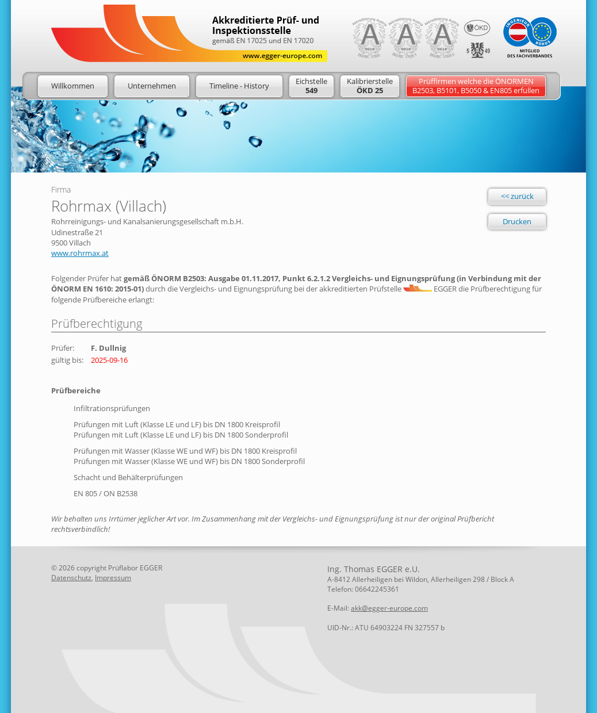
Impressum (113, 577)
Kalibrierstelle (370, 85)
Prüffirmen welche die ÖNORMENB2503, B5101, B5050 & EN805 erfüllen (475, 85)
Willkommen (72, 85)
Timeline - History (239, 85)
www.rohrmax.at (80, 253)
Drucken (517, 221)
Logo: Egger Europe (189, 33)
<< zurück (517, 196)
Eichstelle (311, 85)
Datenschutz (71, 577)
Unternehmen (152, 85)
